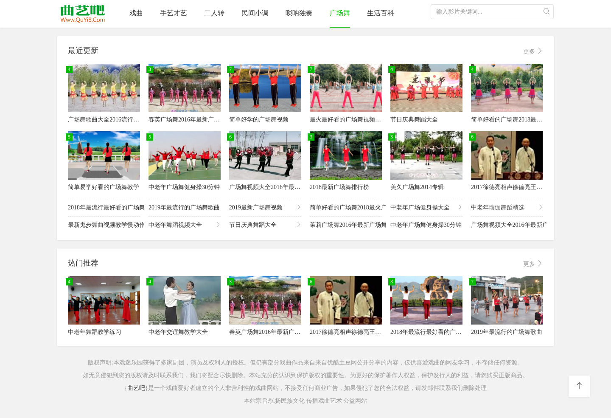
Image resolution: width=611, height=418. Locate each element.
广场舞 (340, 13)
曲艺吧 (136, 388)
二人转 (214, 13)
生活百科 (380, 13)
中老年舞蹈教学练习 (94, 332)
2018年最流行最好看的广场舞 (104, 207)
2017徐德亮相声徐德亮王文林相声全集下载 (527, 187)
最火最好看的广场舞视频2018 (348, 119)
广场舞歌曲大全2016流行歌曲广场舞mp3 (121, 119)
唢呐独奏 (299, 13)
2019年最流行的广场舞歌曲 (185, 207)
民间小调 (255, 13)
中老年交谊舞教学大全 (178, 332)
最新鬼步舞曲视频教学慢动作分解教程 (104, 224)
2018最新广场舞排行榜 (339, 187)
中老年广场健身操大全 (426, 207)
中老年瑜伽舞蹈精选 (507, 207)
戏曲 (136, 13)
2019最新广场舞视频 (265, 207)
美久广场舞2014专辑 (417, 187)
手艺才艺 (173, 13)
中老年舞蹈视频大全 (185, 224)
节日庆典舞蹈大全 (414, 119)
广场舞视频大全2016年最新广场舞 (273, 187)
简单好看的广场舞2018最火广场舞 (515, 119)
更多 (533, 51)
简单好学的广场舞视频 (259, 119)
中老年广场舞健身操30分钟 (184, 187)
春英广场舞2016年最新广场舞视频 (193, 119)
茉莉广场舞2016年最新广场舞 (346, 224)
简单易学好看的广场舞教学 (103, 187)
